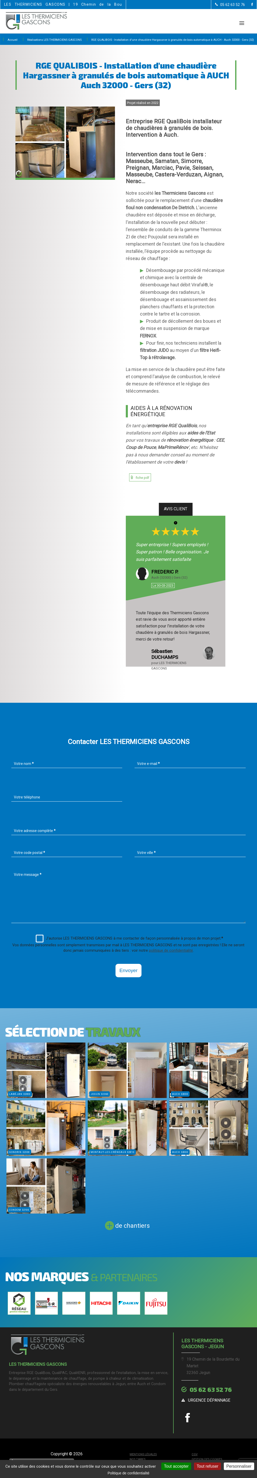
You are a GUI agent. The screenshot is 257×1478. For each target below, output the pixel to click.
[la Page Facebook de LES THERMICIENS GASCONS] (249, 5)
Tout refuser (207, 1466)
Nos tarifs (137, 1459)
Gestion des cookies (207, 1459)
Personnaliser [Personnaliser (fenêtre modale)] (239, 1466)
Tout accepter (176, 1466)
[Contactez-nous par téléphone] (230, 4)
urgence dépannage (209, 1400)
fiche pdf (142, 478)
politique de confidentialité (171, 950)
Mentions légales (143, 1454)
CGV (195, 1454)
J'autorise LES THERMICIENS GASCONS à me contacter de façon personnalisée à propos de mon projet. (129, 938)
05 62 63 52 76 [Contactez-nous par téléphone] (211, 1389)
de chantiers (132, 1225)
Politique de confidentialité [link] (128, 1473)
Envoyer (128, 970)
